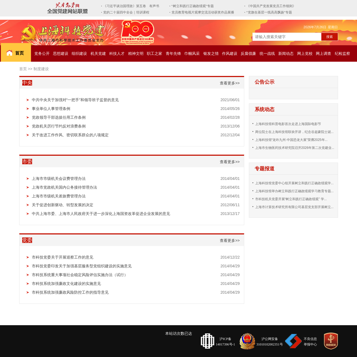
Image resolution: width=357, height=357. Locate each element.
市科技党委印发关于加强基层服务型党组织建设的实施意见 (82, 266)
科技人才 (117, 53)
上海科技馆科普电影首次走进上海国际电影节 (288, 124)
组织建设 (79, 53)
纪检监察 (342, 53)
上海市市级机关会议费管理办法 (59, 178)
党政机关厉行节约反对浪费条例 (59, 126)
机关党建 (98, 53)
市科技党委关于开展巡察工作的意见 (62, 257)
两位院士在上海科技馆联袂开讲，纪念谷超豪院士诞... (294, 132)
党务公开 (42, 53)
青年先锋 (173, 53)
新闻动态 (286, 53)
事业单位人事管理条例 (51, 108)
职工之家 (154, 53)
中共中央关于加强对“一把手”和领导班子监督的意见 (75, 100)
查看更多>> (230, 83)
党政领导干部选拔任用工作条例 (59, 117)
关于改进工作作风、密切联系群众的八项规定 (70, 135)
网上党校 (305, 53)
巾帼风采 (192, 53)
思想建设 (60, 53)
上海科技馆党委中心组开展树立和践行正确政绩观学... (294, 183)
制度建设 (41, 69)
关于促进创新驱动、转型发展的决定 (62, 205)
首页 (19, 53)
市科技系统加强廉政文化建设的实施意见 (66, 283)
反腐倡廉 (248, 53)
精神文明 (136, 53)
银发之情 (211, 53)
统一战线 (267, 53)
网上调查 (323, 53)
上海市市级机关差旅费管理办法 (59, 196)
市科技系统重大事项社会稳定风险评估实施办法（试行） (80, 275)
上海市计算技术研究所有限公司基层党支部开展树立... (294, 207)
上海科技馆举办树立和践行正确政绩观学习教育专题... (294, 191)
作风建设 (229, 53)
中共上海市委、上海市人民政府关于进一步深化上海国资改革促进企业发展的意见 (101, 213)
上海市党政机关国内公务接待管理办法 (64, 187)
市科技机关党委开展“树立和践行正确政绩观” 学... (291, 199)
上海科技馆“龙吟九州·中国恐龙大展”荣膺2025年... (291, 140)
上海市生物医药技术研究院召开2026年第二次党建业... (294, 148)
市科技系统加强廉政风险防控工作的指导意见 (70, 292)
